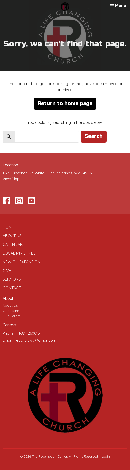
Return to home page (65, 103)
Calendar (13, 244)
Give (7, 270)
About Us (12, 235)
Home (8, 227)
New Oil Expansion (21, 261)
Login (105, 456)
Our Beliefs (12, 316)
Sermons (12, 279)
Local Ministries (19, 253)
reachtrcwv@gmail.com (35, 340)
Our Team (11, 310)
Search (94, 136)
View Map (11, 178)
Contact (12, 287)
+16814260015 (28, 333)
